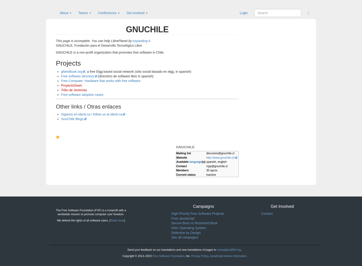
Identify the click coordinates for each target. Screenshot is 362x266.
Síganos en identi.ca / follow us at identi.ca (91, 114)
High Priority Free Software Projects (197, 213)
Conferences (109, 13)
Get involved (137, 13)
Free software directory (77, 76)
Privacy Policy (199, 256)
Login (244, 13)
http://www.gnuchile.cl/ (220, 157)
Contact (267, 213)
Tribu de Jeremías (74, 90)
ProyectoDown (71, 85)
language (196, 161)
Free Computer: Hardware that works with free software (100, 81)
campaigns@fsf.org (229, 249)
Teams (84, 13)
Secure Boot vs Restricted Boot (194, 223)
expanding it (141, 41)
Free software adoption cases (82, 95)
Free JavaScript (183, 218)
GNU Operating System (188, 228)
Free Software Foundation (168, 256)
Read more (117, 220)
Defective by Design (186, 233)
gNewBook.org (71, 71)
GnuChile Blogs (72, 119)
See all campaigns (185, 237)
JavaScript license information (228, 256)
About (65, 13)
